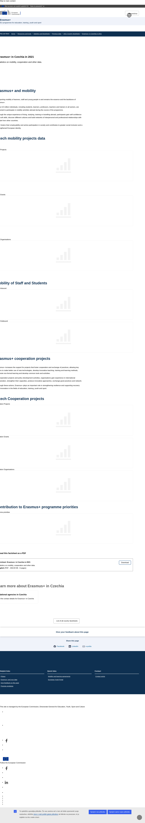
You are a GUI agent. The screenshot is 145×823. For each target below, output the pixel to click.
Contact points (100, 676)
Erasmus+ (8, 700)
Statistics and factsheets (41, 34)
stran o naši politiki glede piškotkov (45, 814)
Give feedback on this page (10, 683)
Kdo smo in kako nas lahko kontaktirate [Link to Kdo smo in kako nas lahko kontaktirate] (19, 725)
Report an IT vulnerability (13, 796)
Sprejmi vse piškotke (97, 812)
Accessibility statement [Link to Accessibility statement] (12, 712)
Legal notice (8, 804)
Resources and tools (24, 34)
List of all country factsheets (67, 621)
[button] (59, 646)
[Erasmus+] (11, 12)
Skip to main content (8, 1)
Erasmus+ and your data (9, 679)
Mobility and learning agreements (59, 676)
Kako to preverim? (37, 6)
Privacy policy (9, 802)
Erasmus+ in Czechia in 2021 (92, 34)
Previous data (56, 34)
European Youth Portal (55, 679)
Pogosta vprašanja (7, 686)
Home (13, 34)
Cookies (7, 800)
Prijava (3, 676)
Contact (7, 792)
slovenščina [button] (132, 14)
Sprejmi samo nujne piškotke (119, 812)
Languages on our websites (14, 798)
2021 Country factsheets (71, 34)
